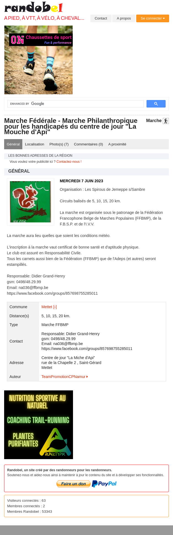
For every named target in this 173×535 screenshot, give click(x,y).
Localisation (34, 144)
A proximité (117, 144)
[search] (72, 104)
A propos (124, 18)
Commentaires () (88, 144)
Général (13, 144)
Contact (101, 18)
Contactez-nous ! (69, 162)
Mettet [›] (49, 307)
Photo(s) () (59, 144)
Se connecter (153, 18)
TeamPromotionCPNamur (65, 376)
